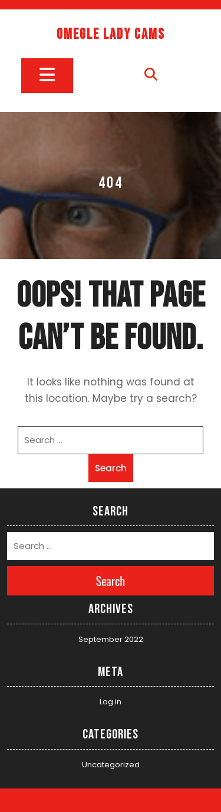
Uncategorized (111, 764)
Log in (110, 701)
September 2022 (110, 639)
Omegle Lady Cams (111, 34)
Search (111, 468)
